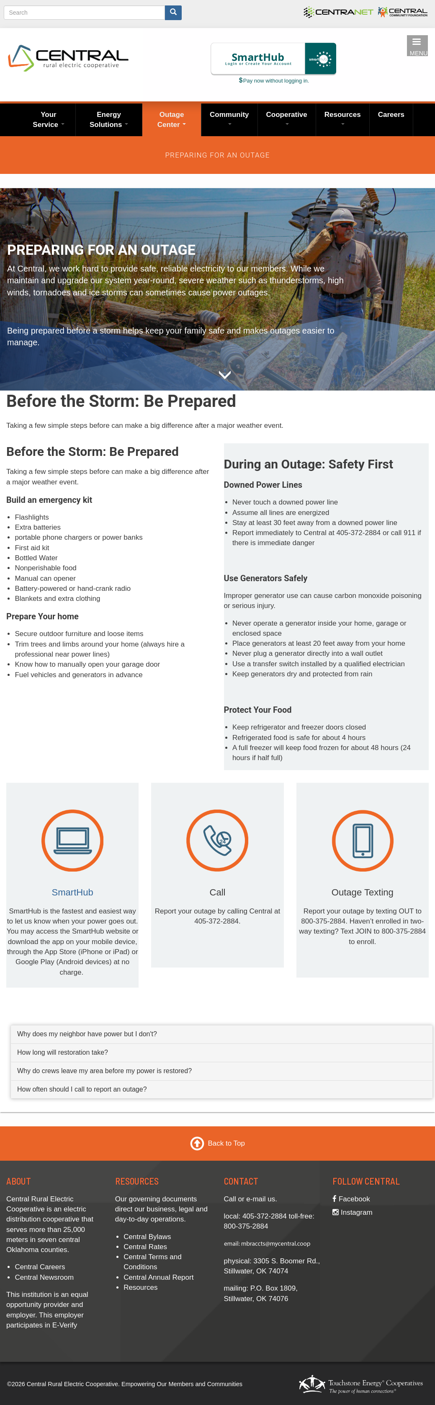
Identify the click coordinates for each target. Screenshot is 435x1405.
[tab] (221, 1034)
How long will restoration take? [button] (62, 1052)
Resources (342, 118)
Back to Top (226, 1143)
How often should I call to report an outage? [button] (82, 1089)
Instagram (352, 1212)
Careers (391, 115)
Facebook (351, 1199)
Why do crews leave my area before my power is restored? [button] (104, 1070)
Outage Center (171, 120)
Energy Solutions (109, 120)
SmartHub (72, 892)
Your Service (48, 120)
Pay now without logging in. (273, 81)
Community (229, 118)
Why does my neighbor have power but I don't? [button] (87, 1034)
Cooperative (286, 118)
